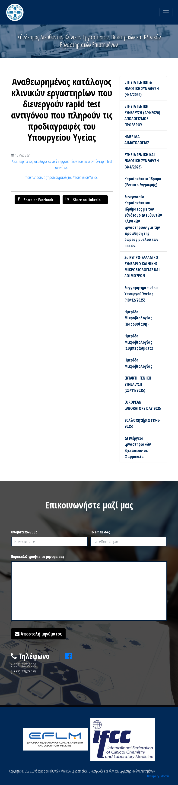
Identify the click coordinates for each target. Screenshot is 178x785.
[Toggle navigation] (165, 12)
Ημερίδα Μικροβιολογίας (138, 363)
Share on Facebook (35, 199)
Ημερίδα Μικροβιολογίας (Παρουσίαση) (138, 318)
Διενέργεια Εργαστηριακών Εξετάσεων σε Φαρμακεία (137, 447)
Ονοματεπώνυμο (24, 532)
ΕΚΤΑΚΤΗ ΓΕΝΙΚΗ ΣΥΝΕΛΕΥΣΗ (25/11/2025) (137, 384)
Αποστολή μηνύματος (38, 634)
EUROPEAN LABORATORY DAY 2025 (142, 405)
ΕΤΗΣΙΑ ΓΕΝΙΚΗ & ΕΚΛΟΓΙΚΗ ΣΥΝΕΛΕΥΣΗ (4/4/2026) (141, 88)
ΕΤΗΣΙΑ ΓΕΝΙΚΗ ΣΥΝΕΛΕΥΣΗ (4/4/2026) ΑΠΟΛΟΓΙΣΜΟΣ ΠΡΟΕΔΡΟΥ (142, 115)
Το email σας (100, 532)
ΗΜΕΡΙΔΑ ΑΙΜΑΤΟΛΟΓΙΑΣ (136, 139)
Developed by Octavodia (158, 776)
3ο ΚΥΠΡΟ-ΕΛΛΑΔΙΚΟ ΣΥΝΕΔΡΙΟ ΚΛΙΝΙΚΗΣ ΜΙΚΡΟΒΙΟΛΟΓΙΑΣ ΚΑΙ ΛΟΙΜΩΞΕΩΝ (142, 266)
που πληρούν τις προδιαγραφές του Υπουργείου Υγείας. (61, 177)
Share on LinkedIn (83, 199)
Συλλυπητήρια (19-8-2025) (142, 423)
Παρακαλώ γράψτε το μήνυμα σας (37, 556)
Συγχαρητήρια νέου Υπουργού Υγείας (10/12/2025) (141, 294)
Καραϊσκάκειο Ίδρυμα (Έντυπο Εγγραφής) (142, 181)
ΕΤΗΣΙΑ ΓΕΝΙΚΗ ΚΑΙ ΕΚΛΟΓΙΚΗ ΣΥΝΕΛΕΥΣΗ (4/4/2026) (141, 161)
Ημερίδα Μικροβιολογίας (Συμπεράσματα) (138, 342)
